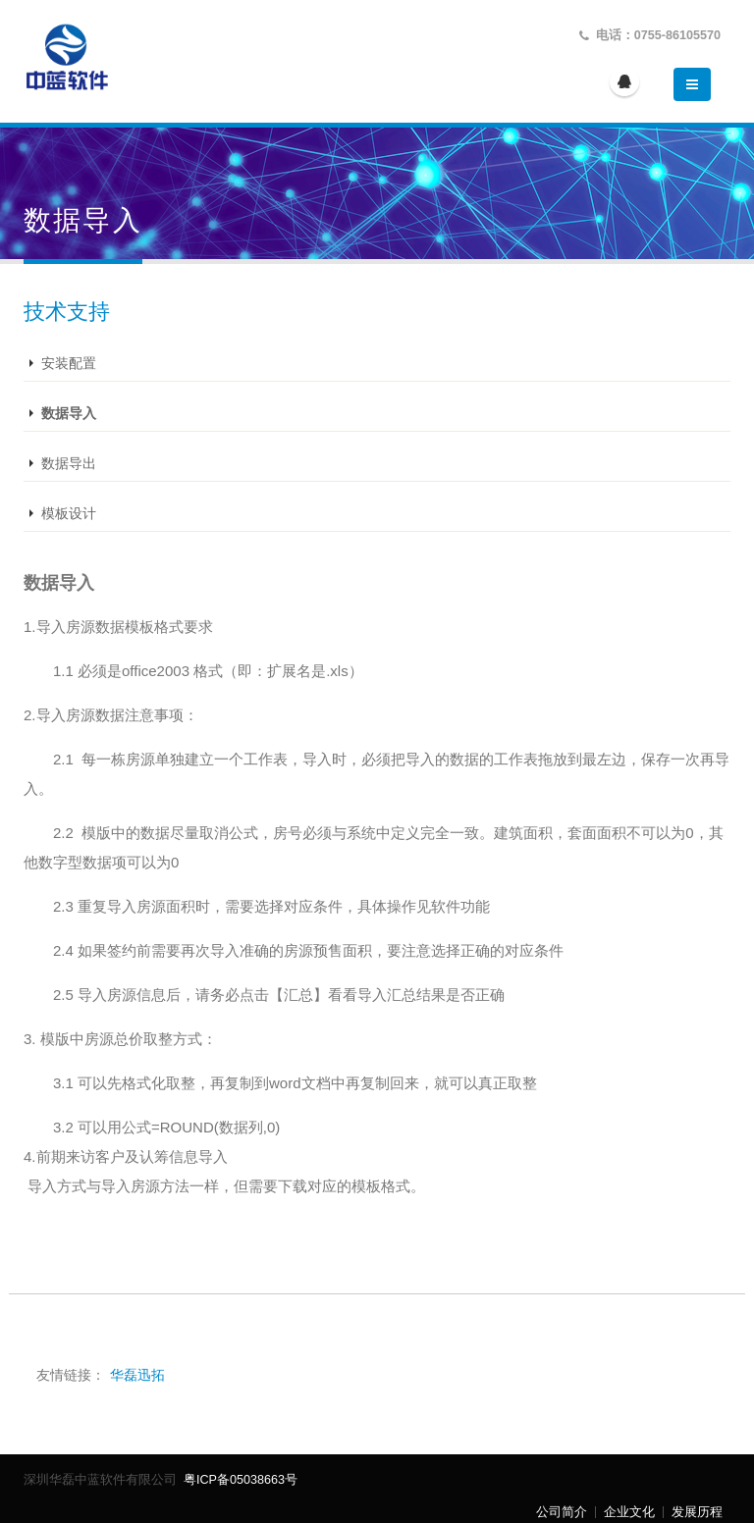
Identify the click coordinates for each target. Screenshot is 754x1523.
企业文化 (629, 1512)
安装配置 (68, 363)
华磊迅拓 (137, 1375)
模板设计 (68, 513)
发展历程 (697, 1512)
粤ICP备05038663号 (239, 1480)
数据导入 (68, 413)
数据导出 (68, 463)
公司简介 (561, 1512)
